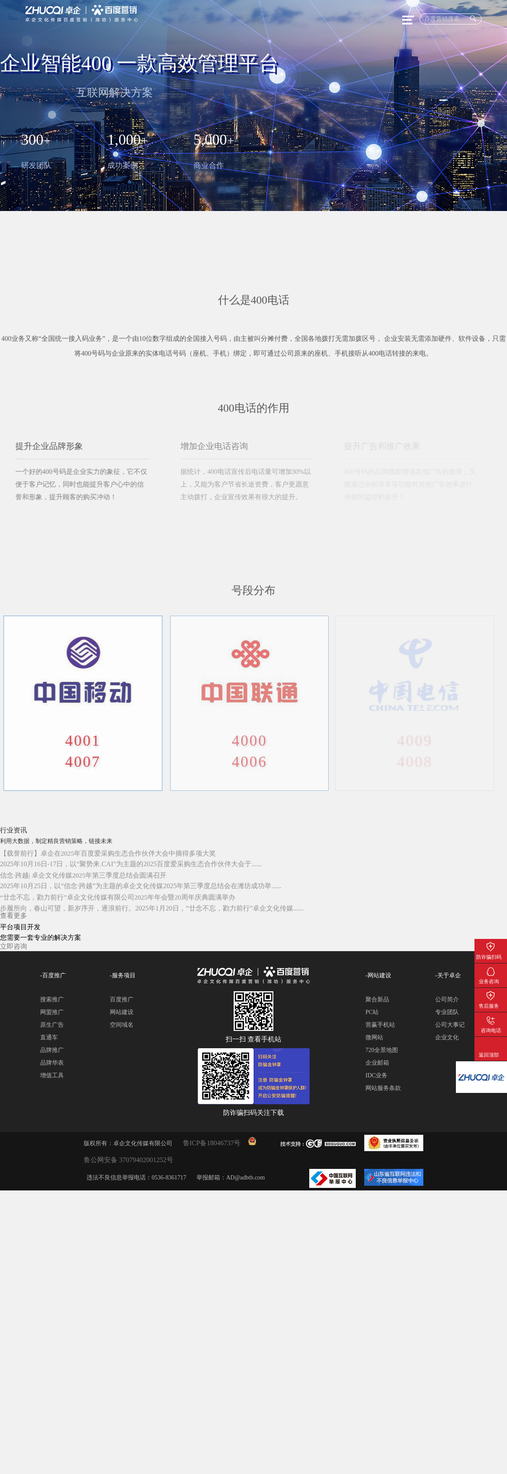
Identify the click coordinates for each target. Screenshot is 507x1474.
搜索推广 (52, 999)
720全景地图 (381, 1050)
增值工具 (52, 1075)
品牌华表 (52, 1063)
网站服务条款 (383, 1088)
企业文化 (447, 1037)
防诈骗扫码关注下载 (490, 945)
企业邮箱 (377, 1063)
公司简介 (447, 999)
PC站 (372, 1012)
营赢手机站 (380, 1025)
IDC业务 (376, 1075)
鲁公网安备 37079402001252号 (128, 1159)
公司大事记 (450, 1025)
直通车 (49, 1037)
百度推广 (122, 999)
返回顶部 (490, 1043)
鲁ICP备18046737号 (212, 1143)
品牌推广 (52, 1050)
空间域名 (122, 1025)
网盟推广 (52, 1012)
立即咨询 (13, 946)
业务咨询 (490, 969)
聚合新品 (377, 999)
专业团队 (447, 1012)
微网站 (374, 1037)
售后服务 (490, 994)
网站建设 (122, 1012)
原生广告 (52, 1025)
